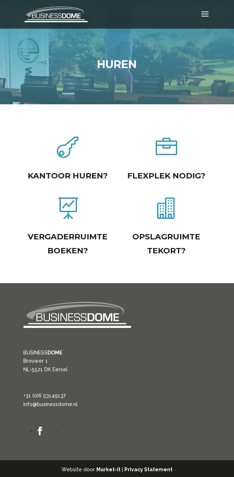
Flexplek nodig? (166, 176)
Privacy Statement (148, 469)
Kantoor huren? (68, 176)
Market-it (108, 469)
